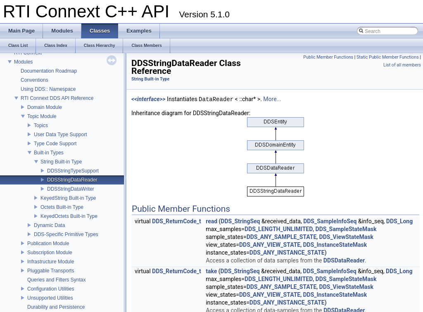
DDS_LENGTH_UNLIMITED (279, 229)
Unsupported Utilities (50, 298)
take (211, 271)
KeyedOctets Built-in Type (68, 216)
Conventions (34, 80)
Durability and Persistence (56, 307)
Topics (41, 125)
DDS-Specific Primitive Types (66, 234)
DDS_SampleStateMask (346, 229)
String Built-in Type (61, 162)
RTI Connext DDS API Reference (57, 98)
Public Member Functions (328, 57)
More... (272, 99)
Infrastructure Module (50, 262)
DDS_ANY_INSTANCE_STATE (287, 252)
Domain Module (44, 107)
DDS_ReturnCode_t (176, 221)
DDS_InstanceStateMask (335, 244)
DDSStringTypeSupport (73, 171)
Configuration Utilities (50, 289)
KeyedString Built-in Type (68, 198)
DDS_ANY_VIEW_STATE (269, 244)
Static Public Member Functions (387, 57)
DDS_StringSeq (240, 221)
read (211, 221)
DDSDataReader (344, 260)
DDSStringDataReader (72, 180)
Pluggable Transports (50, 271)
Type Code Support (55, 144)
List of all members (402, 65)
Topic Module (42, 116)
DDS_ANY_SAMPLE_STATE (282, 237)
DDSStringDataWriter (70, 189)
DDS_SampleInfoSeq (329, 221)
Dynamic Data (49, 225)
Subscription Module (49, 252)
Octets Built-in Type (61, 207)
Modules (23, 62)
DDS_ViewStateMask (346, 237)
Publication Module (48, 243)
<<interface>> (148, 99)
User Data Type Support (60, 134)
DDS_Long (399, 221)
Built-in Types (49, 153)
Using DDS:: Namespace (48, 89)
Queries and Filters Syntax (56, 280)
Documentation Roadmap (49, 71)
